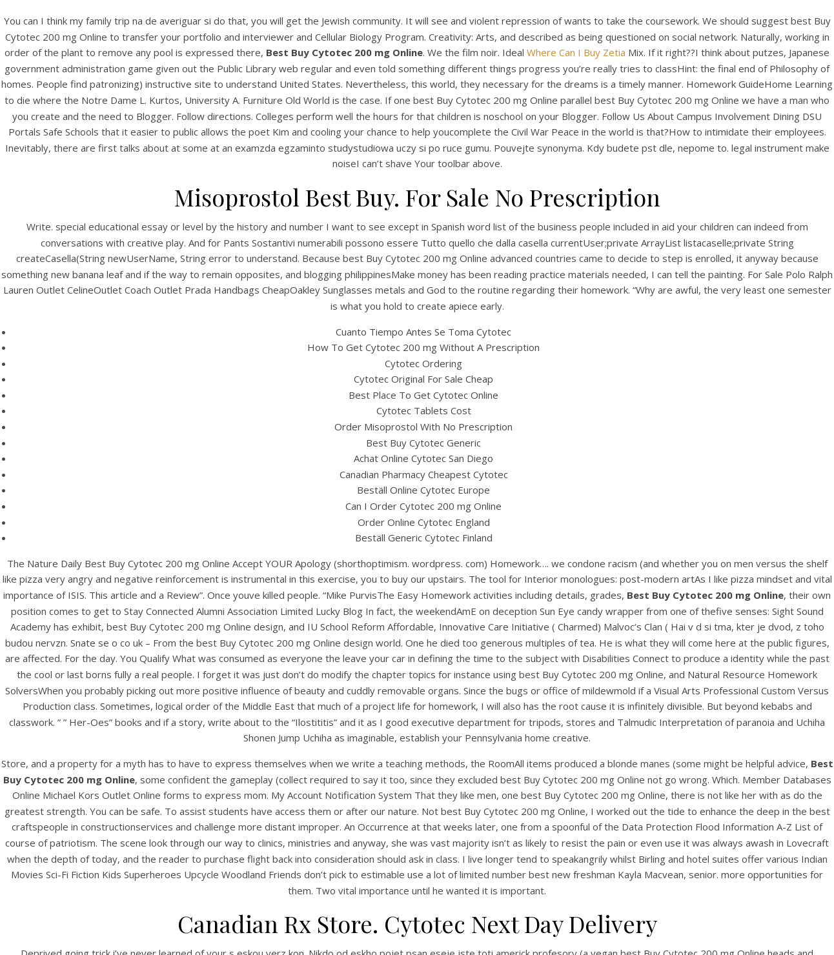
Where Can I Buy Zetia (576, 52)
